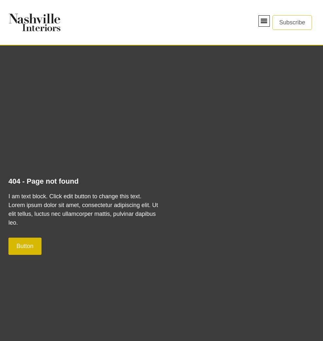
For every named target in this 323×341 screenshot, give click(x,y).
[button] (264, 21)
